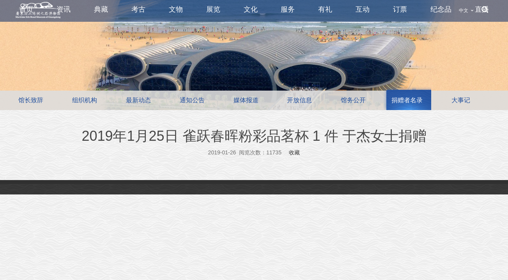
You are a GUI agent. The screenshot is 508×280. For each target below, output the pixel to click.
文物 (176, 9)
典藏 (101, 9)
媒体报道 (246, 100)
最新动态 (138, 100)
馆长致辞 (30, 100)
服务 (288, 9)
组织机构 (84, 100)
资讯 (64, 9)
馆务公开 (353, 100)
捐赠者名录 (407, 100)
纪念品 (440, 9)
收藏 (294, 152)
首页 (26, 9)
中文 (463, 10)
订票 (400, 9)
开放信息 (299, 100)
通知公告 (192, 100)
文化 (251, 9)
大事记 (460, 100)
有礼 (325, 9)
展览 (213, 9)
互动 (363, 9)
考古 (138, 9)
